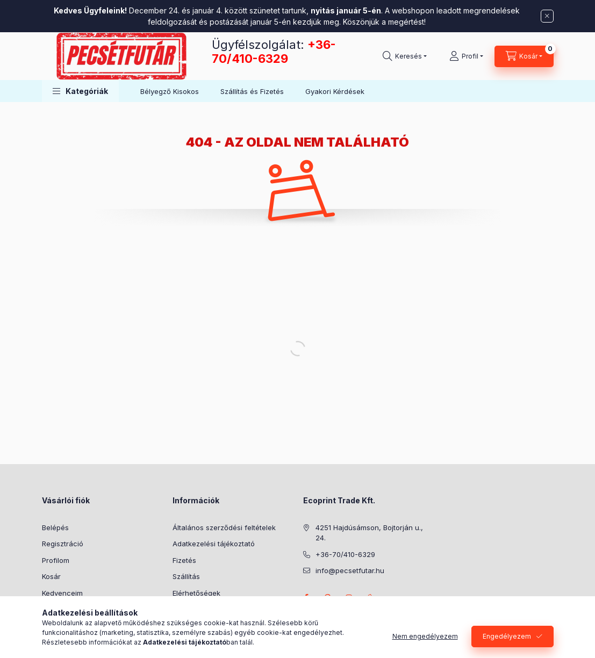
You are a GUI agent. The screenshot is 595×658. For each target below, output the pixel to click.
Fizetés (184, 560)
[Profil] (466, 56)
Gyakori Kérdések (334, 91)
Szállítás (186, 576)
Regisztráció (62, 543)
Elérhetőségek (196, 593)
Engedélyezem (507, 636)
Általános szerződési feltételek (224, 527)
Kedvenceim (62, 593)
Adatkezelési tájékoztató (214, 543)
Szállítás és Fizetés (252, 91)
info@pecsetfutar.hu (350, 570)
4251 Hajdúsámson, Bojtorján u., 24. (369, 533)
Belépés (55, 527)
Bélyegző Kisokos (169, 91)
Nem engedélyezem (425, 636)
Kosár (51, 576)
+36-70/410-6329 (274, 52)
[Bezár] (547, 16)
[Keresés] (404, 56)
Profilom (55, 560)
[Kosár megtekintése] (524, 56)
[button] (80, 91)
